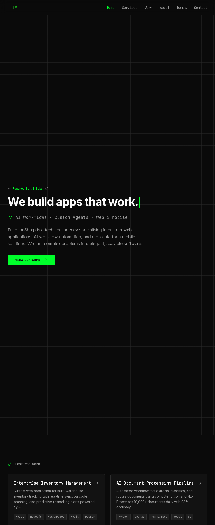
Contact (200, 7)
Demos (182, 7)
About (164, 7)
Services (129, 7)
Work (148, 7)
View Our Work (31, 260)
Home (110, 7)
